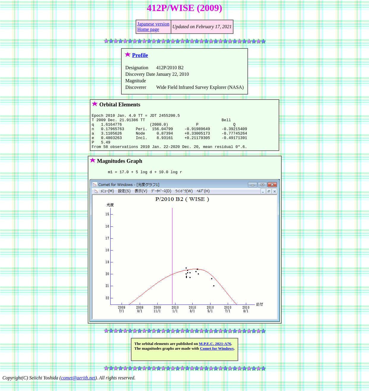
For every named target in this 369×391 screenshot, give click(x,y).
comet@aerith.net (78, 385)
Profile (140, 55)
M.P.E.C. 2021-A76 (215, 351)
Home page (148, 29)
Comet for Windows (217, 356)
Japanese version (153, 23)
